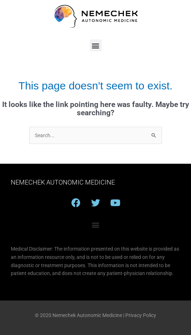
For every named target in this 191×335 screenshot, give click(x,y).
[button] (96, 45)
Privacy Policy (140, 315)
